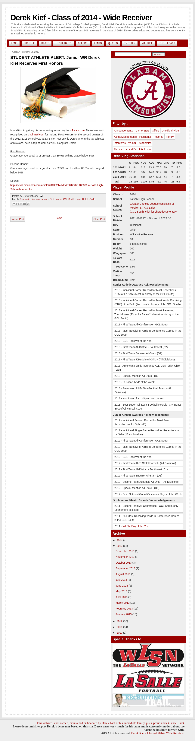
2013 (120, 545)
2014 (120, 540)
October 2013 (124, 562)
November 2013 (125, 556)
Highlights (63, 43)
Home (14, 43)
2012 (120, 621)
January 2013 (124, 614)
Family (170, 136)
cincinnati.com (36, 134)
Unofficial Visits (170, 130)
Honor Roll (81, 199)
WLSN (132, 142)
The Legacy (167, 43)
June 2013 (122, 585)
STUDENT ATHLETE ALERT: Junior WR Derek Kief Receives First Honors (55, 60)
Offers (82, 43)
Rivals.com (78, 130)
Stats (45, 43)
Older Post (99, 219)
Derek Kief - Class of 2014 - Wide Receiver (81, 17)
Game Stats (142, 130)
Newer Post (17, 219)
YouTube (147, 43)
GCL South (68, 199)
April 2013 (122, 597)
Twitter (129, 43)
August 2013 (123, 574)
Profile (29, 43)
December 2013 (125, 551)
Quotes (113, 43)
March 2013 (123, 602)
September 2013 (126, 568)
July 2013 (122, 579)
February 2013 (125, 608)
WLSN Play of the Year (136, 526)
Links (98, 43)
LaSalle (91, 199)
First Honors (56, 199)
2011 (120, 627)
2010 (120, 632)
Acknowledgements (125, 136)
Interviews (120, 142)
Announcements (40, 199)
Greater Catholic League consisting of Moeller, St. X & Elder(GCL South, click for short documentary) (154, 207)
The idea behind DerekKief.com (132, 149)
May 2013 (122, 591)
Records (158, 136)
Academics (25, 199)
